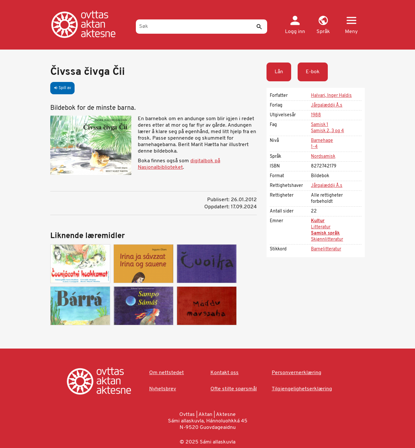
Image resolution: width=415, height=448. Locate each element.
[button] (323, 25)
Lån (279, 72)
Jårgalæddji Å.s (326, 105)
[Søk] (201, 26)
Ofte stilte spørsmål (233, 389)
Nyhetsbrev (162, 389)
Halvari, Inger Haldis (331, 96)
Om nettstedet (166, 373)
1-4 (314, 147)
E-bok (313, 72)
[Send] (259, 26)
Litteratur (320, 227)
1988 (316, 115)
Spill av (62, 88)
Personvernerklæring (296, 373)
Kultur (318, 221)
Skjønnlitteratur (327, 239)
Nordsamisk (323, 157)
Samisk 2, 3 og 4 (327, 131)
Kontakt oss (224, 373)
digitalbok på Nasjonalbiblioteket (179, 164)
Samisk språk (325, 233)
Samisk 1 (319, 125)
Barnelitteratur (326, 249)
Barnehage (322, 141)
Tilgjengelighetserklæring (302, 389)
